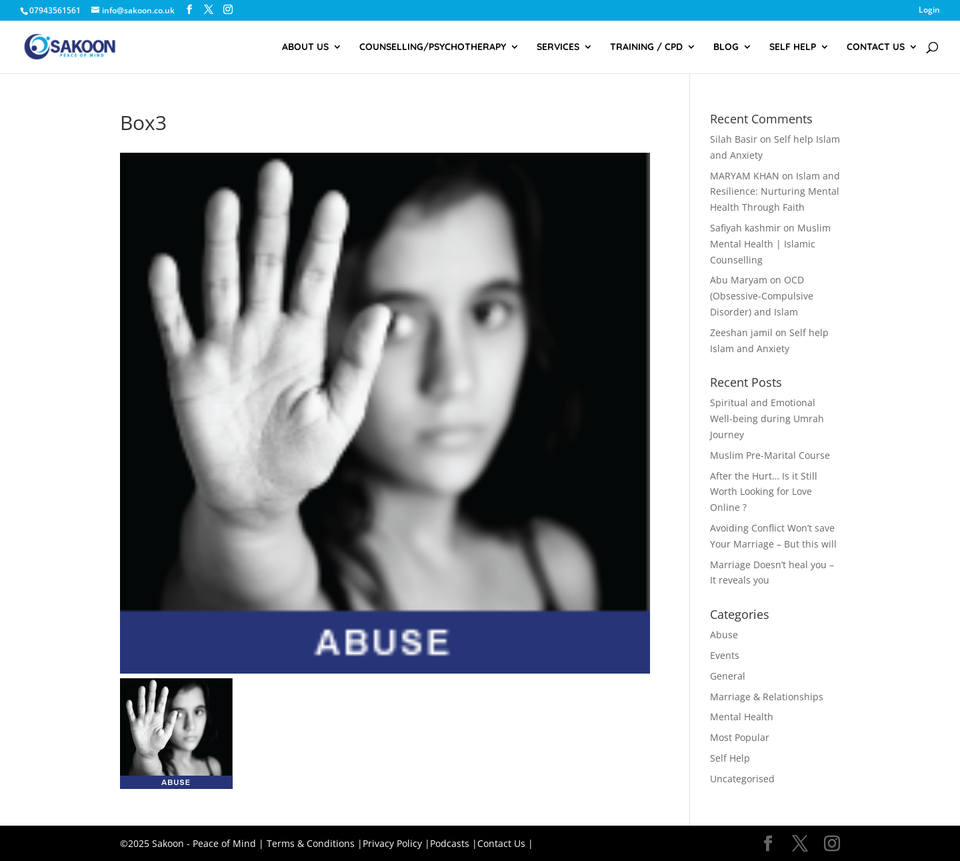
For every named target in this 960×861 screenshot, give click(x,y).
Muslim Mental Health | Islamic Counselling (770, 243)
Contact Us (876, 47)
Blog (726, 47)
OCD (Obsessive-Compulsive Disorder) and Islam (761, 295)
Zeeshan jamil (741, 332)
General (727, 676)
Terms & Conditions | (315, 843)
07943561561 (55, 10)
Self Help (792, 47)
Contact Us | (505, 843)
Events (724, 655)
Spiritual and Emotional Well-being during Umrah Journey (767, 418)
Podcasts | (453, 843)
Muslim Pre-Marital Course (770, 455)
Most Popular (739, 737)
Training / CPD (646, 47)
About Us (305, 47)
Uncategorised (742, 778)
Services (558, 47)
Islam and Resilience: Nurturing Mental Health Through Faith (775, 191)
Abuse (724, 634)
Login (929, 10)
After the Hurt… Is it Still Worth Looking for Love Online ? (763, 492)
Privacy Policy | (396, 843)
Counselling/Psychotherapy (432, 47)
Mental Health (741, 716)
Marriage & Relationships (766, 696)
